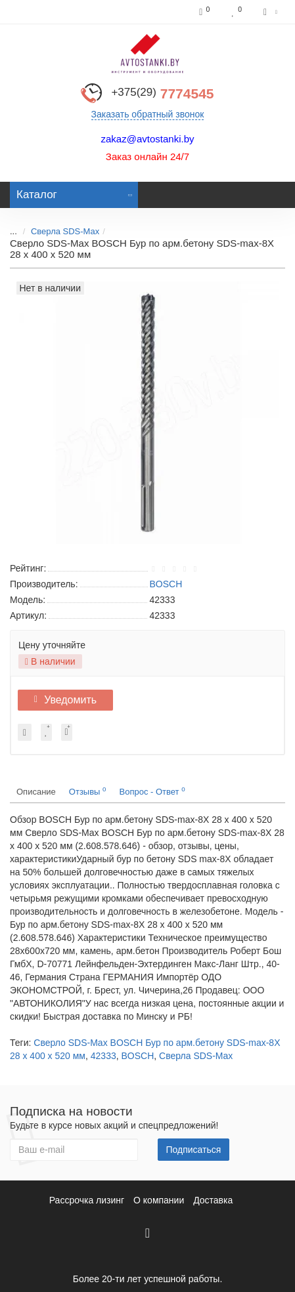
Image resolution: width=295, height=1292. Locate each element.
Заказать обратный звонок (147, 114)
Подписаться (193, 1149)
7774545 (162, 93)
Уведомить (65, 699)
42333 (103, 1056)
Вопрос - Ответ (152, 791)
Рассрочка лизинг (86, 1200)
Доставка (213, 1200)
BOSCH (138, 1056)
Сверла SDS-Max (65, 231)
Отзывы (87, 791)
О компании (158, 1200)
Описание (36, 792)
